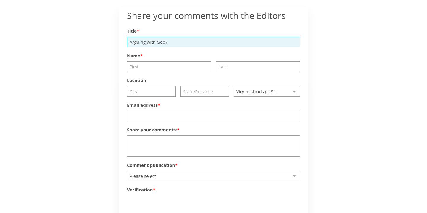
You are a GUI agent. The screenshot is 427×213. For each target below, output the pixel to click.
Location (136, 80)
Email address (142, 105)
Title (132, 31)
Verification (140, 190)
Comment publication (151, 165)
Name (133, 56)
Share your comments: (152, 130)
